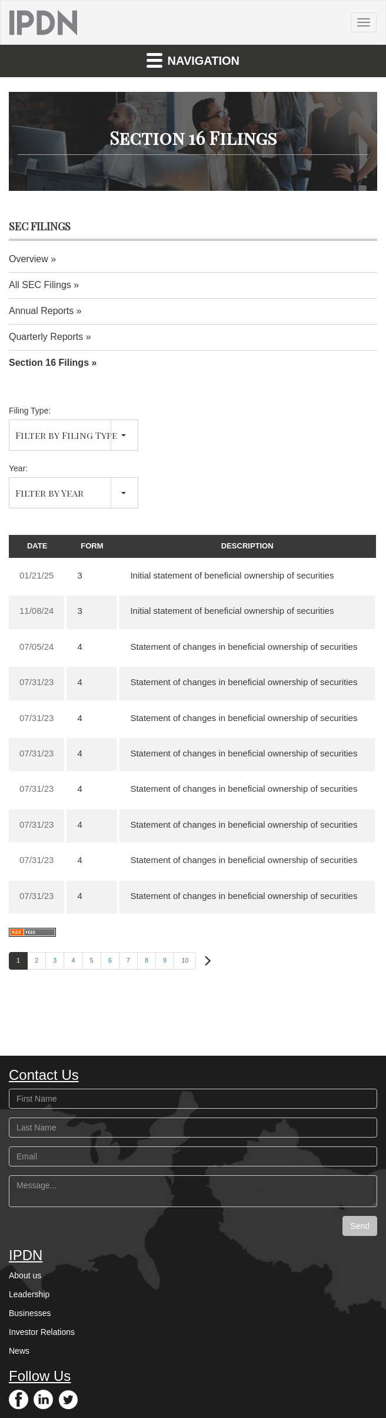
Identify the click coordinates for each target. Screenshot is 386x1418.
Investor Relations (42, 1332)
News (19, 1351)
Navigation (193, 60)
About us (25, 1275)
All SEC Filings (40, 285)
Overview (28, 259)
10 (184, 960)
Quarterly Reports (46, 337)
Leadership (29, 1294)
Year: (18, 468)
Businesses (30, 1313)
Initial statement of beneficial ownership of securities (232, 575)
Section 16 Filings (49, 363)
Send (360, 1226)
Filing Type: (30, 410)
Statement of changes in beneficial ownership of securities (243, 647)
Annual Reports (41, 311)
